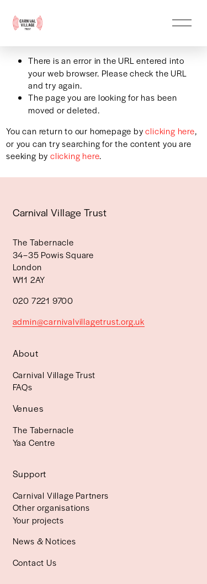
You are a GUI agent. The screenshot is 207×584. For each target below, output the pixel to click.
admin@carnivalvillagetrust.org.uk (79, 321)
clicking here (169, 131)
